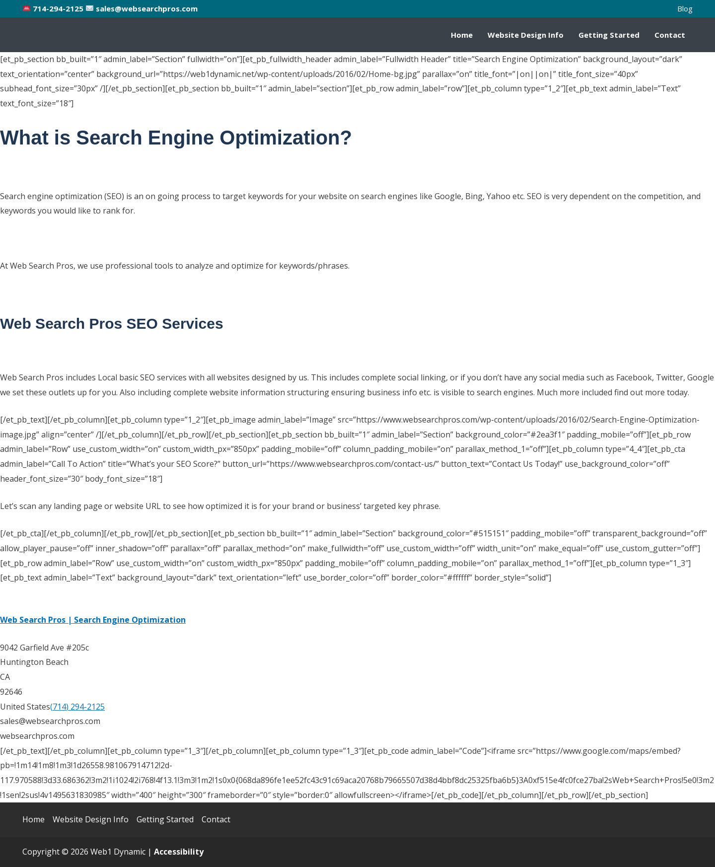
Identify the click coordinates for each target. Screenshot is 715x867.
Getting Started (609, 35)
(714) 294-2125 (77, 706)
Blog (685, 8)
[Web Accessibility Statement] (179, 851)
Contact (669, 35)
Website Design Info (526, 35)
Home (462, 35)
